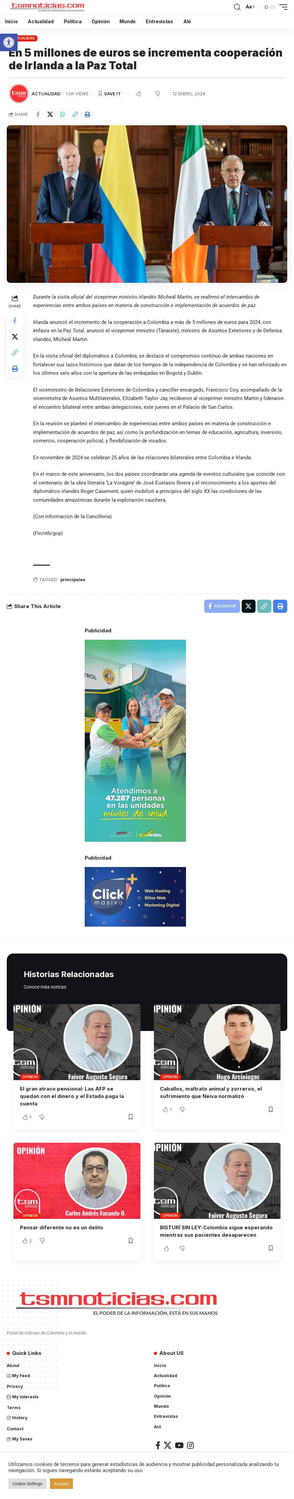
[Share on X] (50, 114)
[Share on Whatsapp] (63, 114)
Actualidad (23, 38)
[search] (237, 7)
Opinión (29, 1077)
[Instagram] (190, 1444)
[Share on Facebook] (38, 114)
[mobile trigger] (281, 7)
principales (73, 579)
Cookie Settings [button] (27, 1483)
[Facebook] (158, 1444)
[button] (9, 42)
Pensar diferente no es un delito (61, 1227)
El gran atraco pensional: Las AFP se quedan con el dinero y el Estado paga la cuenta (72, 1096)
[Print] (87, 114)
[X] (167, 1444)
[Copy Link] (75, 114)
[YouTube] (179, 1444)
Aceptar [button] (61, 1483)
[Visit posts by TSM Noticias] (19, 94)
